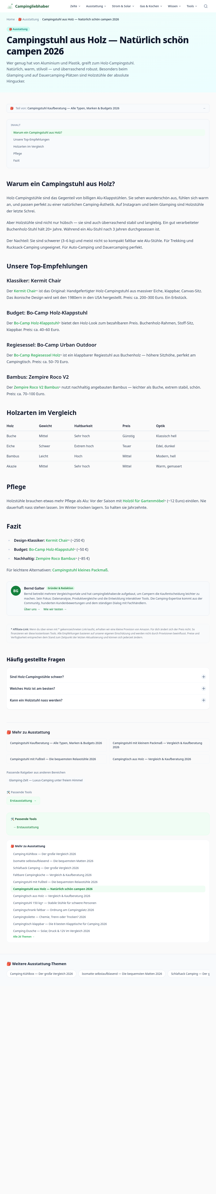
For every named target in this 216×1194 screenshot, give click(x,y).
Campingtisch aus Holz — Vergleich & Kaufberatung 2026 (152, 759)
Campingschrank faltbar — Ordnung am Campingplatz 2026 (53, 910)
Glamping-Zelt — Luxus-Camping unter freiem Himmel (46, 780)
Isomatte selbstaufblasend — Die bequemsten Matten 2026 (53, 861)
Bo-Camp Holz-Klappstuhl (36, 322)
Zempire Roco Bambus (55, 558)
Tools (192, 6)
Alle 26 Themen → (24, 936)
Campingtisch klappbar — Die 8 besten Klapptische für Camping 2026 (60, 924)
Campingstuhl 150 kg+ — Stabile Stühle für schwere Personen (54, 903)
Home (11, 19)
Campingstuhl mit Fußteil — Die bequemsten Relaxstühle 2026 (53, 759)
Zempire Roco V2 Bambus (36, 387)
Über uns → (32, 609)
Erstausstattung (23, 801)
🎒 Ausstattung (28, 19)
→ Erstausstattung (26, 827)
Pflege (17, 153)
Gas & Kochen (151, 6)
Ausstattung (96, 6)
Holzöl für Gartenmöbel (143, 500)
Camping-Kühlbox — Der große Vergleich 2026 (44, 854)
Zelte (75, 6)
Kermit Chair (25, 290)
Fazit (16, 160)
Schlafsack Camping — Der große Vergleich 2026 (46, 868)
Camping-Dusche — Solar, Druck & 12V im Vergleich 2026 (51, 931)
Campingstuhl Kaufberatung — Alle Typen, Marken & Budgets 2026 (56, 743)
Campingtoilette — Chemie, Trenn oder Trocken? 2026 (49, 917)
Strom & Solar (123, 6)
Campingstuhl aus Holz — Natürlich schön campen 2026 (53, 889)
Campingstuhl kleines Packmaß (80, 569)
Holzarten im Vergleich (28, 146)
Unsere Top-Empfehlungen (31, 139)
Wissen (174, 6)
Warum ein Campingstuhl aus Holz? (37, 132)
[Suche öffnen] (205, 6)
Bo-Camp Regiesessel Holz (37, 355)
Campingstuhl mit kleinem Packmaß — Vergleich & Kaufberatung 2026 (157, 745)
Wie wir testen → (55, 609)
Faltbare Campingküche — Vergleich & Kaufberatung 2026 (52, 875)
